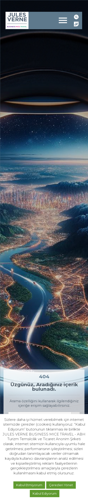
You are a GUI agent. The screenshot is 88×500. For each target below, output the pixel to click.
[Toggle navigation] (62, 20)
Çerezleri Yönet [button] (61, 485)
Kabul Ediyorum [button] (45, 493)
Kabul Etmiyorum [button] (29, 485)
